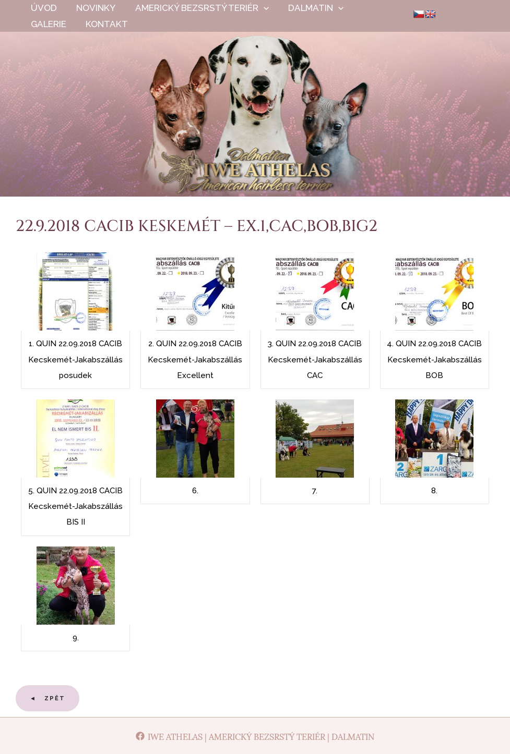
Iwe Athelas (255, 125)
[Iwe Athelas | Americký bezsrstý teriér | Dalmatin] (255, 736)
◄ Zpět (47, 698)
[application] (259, 8)
